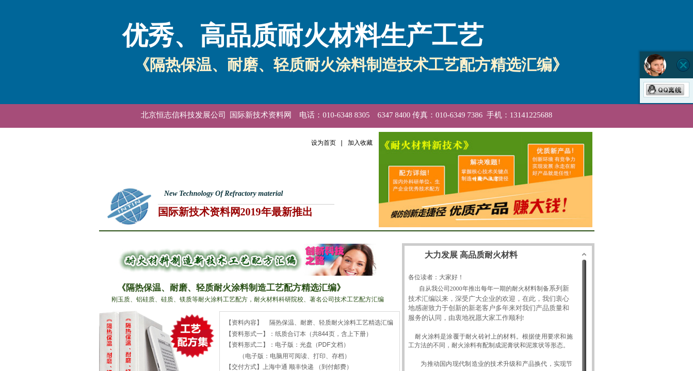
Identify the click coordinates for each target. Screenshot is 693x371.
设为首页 (323, 142)
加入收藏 (360, 142)
